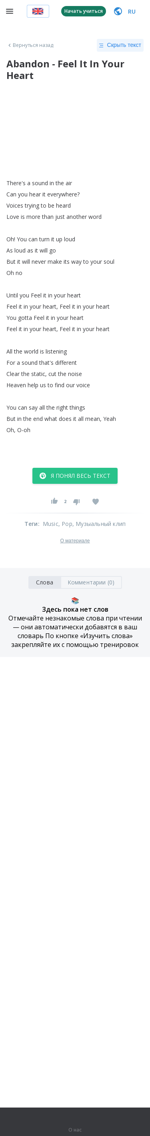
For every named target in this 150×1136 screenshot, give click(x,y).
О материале (75, 541)
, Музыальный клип (99, 524)
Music (50, 524)
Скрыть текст (120, 45)
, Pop (65, 524)
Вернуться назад (30, 45)
